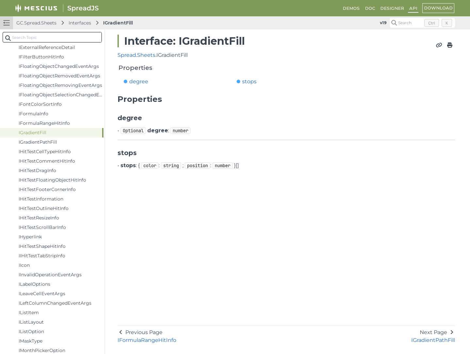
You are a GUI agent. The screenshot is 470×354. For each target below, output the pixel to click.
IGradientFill (118, 23)
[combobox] (52, 37)
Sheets (146, 55)
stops (249, 81)
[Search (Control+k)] (422, 23)
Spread (127, 55)
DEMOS (351, 8)
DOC (370, 8)
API (413, 8)
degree (138, 81)
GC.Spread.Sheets (36, 23)
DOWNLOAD (438, 7)
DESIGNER (392, 8)
